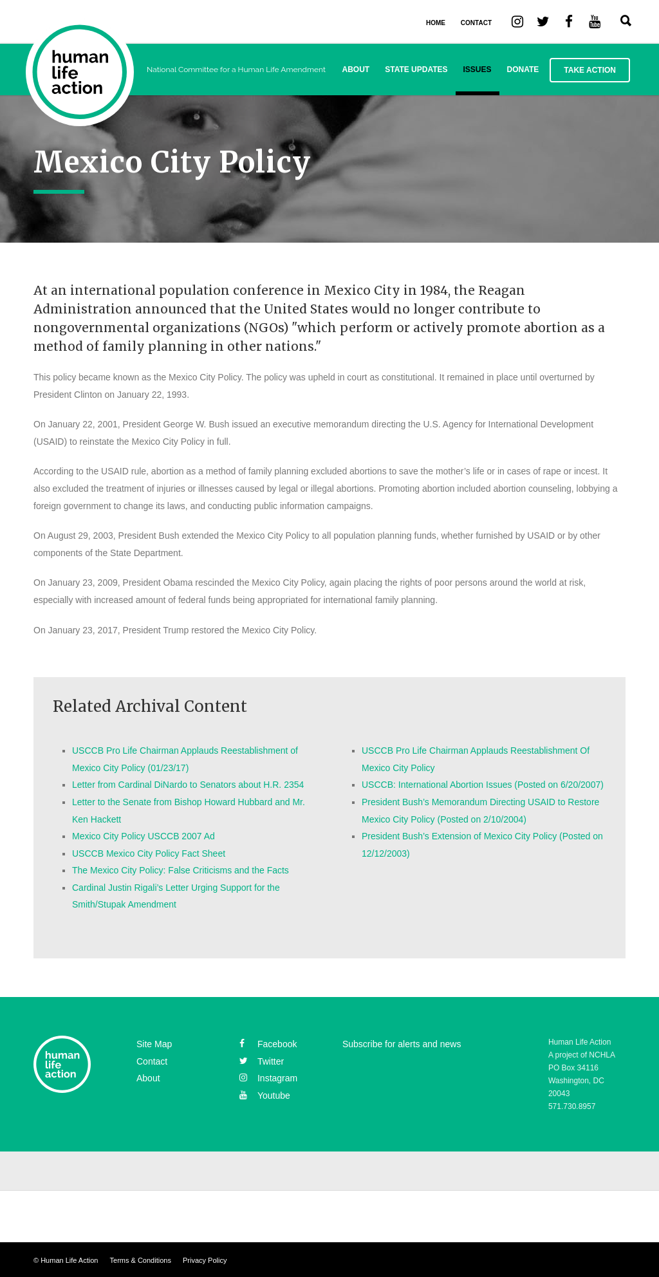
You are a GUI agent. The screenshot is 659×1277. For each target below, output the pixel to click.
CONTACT (476, 22)
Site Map (154, 1044)
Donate (523, 69)
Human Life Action (69, 1260)
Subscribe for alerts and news (401, 1044)
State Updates (416, 69)
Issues (477, 69)
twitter (261, 1061)
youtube (264, 1095)
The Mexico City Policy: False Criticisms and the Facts (180, 870)
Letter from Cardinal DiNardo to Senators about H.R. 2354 (188, 784)
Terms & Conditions (140, 1260)
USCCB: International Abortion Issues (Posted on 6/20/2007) (483, 784)
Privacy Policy (205, 1260)
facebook (268, 1044)
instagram (268, 1078)
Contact (151, 1061)
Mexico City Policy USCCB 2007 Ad (143, 836)
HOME (435, 22)
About (356, 69)
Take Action (590, 70)
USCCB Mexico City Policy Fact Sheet (148, 853)
